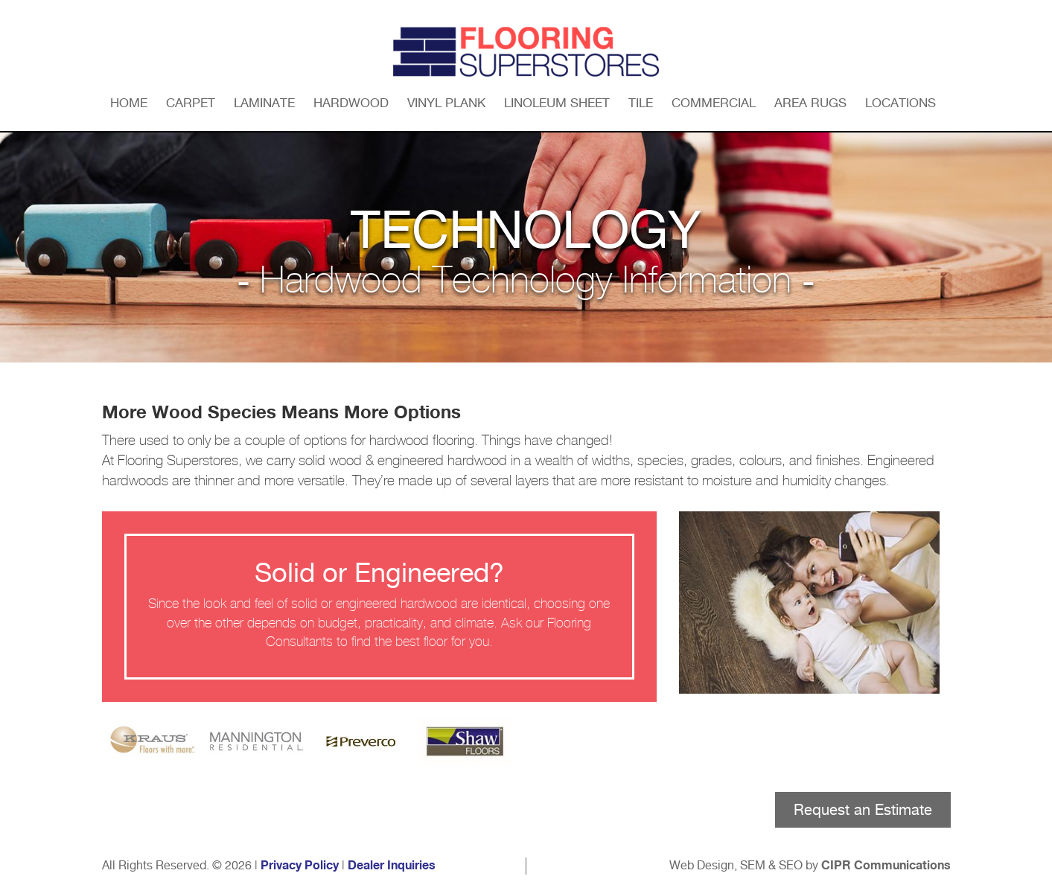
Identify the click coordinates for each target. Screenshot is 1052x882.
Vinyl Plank (446, 102)
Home (128, 102)
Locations (900, 102)
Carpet (190, 102)
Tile (640, 102)
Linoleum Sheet (557, 102)
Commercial (714, 102)
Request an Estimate (863, 810)
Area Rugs (810, 102)
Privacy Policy (300, 866)
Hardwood (351, 102)
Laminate (264, 102)
